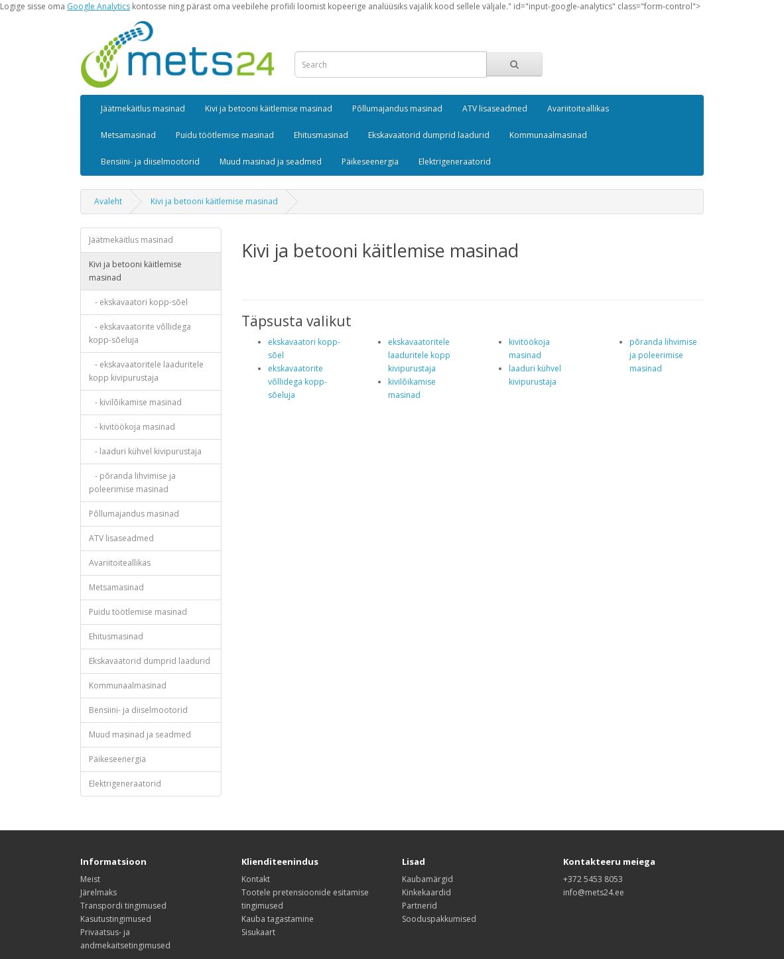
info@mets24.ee (593, 892)
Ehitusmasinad (321, 135)
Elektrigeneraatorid (455, 161)
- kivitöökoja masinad (132, 426)
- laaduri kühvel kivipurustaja (145, 451)
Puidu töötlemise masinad (225, 135)
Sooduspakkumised (439, 919)
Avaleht (108, 201)
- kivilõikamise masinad (135, 402)
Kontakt (255, 879)
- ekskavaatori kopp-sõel (138, 302)
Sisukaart (258, 932)
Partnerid (419, 905)
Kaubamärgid (427, 879)
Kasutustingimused (115, 919)
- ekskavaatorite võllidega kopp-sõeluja (140, 333)
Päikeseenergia (370, 161)
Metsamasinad (128, 135)
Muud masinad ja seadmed (271, 161)
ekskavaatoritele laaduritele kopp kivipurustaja (419, 355)
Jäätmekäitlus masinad (143, 108)
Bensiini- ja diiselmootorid (150, 161)
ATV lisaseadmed (494, 108)
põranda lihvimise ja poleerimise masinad (663, 355)
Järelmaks (98, 892)
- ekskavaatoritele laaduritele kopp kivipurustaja (146, 371)
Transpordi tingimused (123, 905)
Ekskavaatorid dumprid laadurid (429, 135)
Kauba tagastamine (277, 919)
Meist (90, 879)
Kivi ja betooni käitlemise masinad (268, 108)
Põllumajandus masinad (397, 108)
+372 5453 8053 (593, 879)
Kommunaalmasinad (548, 135)
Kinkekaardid (426, 892)
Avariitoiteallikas (578, 108)
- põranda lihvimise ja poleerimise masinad (132, 482)
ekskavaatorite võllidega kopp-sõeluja (297, 382)
